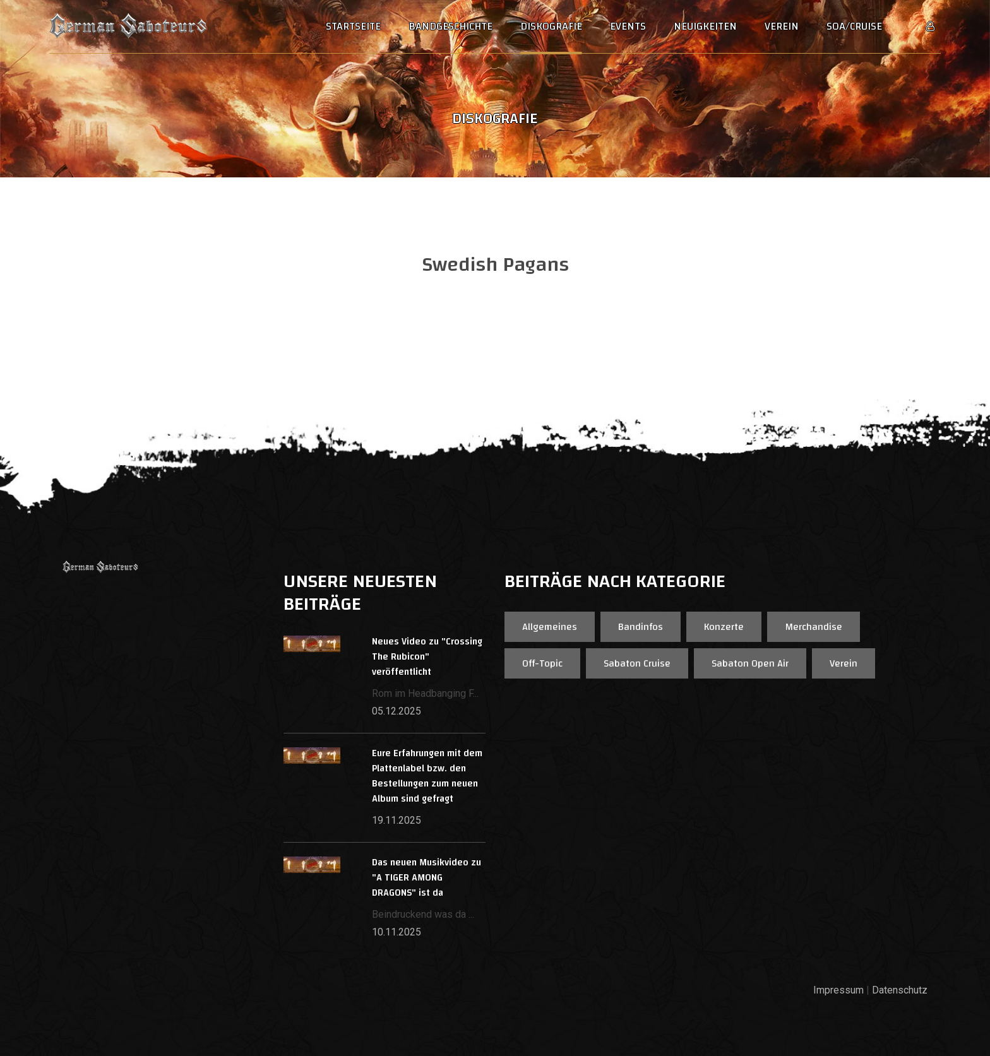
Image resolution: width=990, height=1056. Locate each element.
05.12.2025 (396, 711)
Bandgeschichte (450, 26)
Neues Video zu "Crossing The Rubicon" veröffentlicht (427, 656)
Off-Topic (542, 663)
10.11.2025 (396, 932)
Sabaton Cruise (637, 663)
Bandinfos (640, 626)
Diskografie (551, 26)
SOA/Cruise (854, 26)
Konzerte (724, 626)
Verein (782, 26)
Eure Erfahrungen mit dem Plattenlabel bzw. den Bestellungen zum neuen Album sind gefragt (427, 776)
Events (628, 26)
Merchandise (813, 626)
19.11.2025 (396, 820)
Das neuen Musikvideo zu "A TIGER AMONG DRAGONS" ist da (426, 877)
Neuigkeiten (705, 26)
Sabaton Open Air (750, 663)
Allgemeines (549, 626)
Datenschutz (899, 990)
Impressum (838, 990)
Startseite (353, 26)
